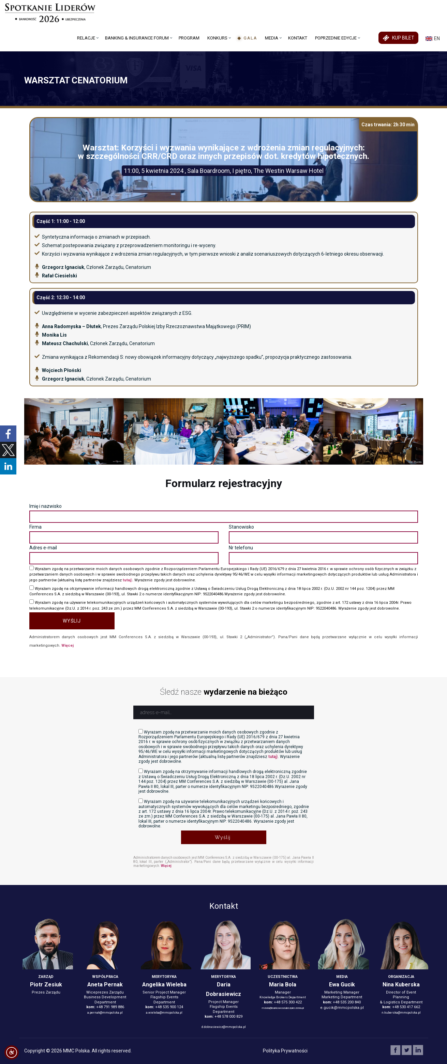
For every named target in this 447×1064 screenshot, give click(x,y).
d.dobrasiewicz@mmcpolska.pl (224, 1027)
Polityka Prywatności (285, 1050)
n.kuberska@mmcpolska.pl (401, 1012)
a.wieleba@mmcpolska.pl (164, 1012)
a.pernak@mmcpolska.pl (105, 1012)
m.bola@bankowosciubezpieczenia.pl (283, 1008)
